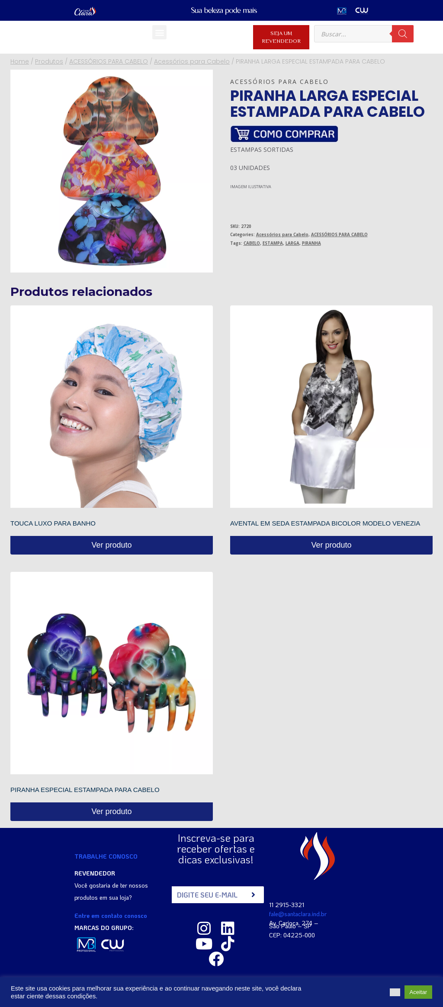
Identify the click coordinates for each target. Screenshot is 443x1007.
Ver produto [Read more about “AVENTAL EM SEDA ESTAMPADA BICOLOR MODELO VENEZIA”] (331, 545)
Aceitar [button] (418, 992)
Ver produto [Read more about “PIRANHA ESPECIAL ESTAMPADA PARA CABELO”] (111, 811)
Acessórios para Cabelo (279, 81)
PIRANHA (311, 243)
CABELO (252, 243)
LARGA (292, 243)
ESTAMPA (273, 243)
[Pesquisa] (403, 33)
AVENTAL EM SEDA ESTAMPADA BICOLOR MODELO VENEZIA (325, 523)
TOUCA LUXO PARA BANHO (53, 523)
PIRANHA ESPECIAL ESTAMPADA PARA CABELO (85, 789)
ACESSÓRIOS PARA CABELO (339, 234)
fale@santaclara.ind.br (298, 913)
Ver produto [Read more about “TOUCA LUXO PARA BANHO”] (111, 545)
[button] (159, 32)
